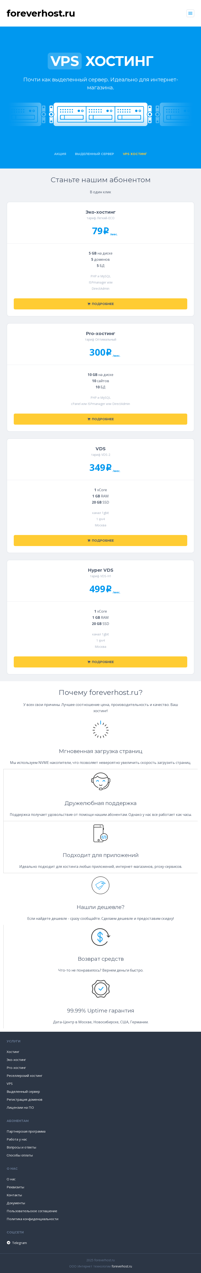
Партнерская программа (26, 1131)
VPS (10, 1083)
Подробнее (100, 304)
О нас (11, 1179)
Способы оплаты (20, 1155)
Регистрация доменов (24, 1099)
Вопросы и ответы (21, 1147)
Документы (16, 1203)
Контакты (14, 1195)
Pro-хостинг (16, 1067)
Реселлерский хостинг (24, 1075)
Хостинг (13, 1051)
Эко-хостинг (16, 1059)
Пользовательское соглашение (32, 1211)
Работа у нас (17, 1139)
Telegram (16, 1243)
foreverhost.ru (122, 1266)
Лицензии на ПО (20, 1107)
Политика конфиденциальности (32, 1219)
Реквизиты (15, 1187)
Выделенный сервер (23, 1091)
